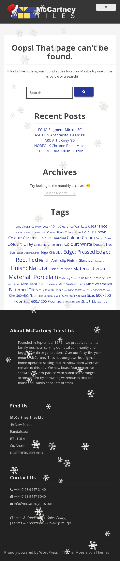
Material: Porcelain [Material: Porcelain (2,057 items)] (33, 277)
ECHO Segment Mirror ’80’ (60, 129)
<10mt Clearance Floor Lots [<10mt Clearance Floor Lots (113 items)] (30, 226)
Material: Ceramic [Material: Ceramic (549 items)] (91, 268)
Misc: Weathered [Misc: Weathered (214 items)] (99, 284)
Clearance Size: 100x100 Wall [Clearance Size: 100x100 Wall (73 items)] (30, 232)
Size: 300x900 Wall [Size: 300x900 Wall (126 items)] (74, 296)
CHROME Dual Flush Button (60, 151)
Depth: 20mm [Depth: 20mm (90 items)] (31, 252)
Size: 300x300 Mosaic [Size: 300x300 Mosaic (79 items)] (99, 290)
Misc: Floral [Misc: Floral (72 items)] (14, 284)
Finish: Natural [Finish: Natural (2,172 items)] (29, 268)
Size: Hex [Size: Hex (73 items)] (102, 301)
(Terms (38, 517)
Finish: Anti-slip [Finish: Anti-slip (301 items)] (52, 260)
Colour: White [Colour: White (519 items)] (78, 244)
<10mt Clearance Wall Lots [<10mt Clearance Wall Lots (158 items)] (68, 226)
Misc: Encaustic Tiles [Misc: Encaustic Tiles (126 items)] (98, 278)
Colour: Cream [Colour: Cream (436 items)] (81, 237)
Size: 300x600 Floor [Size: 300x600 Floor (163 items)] (23, 295)
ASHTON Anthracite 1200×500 (60, 135)
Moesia (81, 552)
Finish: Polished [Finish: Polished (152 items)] (61, 269)
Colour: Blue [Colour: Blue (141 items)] (73, 232)
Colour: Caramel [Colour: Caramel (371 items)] (23, 237)
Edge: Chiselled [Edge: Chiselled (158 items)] (51, 252)
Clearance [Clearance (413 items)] (97, 226)
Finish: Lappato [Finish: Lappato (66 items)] (96, 260)
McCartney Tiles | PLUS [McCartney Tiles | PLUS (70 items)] (71, 278)
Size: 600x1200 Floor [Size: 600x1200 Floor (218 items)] (39, 301)
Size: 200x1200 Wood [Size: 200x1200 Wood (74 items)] (74, 290)
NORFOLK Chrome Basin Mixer (60, 145)
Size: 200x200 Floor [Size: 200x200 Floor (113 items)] (48, 290)
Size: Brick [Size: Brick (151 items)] (88, 302)
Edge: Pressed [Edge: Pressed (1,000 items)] (79, 251)
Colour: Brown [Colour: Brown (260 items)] (94, 231)
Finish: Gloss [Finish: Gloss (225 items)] (77, 260)
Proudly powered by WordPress (31, 552)
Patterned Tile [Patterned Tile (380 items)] (22, 289)
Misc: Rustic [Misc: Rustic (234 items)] (30, 283)
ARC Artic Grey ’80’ (60, 140)
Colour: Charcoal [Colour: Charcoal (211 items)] (52, 238)
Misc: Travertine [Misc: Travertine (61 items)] (49, 284)
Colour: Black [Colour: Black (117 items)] (55, 232)
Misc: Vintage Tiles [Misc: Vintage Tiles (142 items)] (71, 284)
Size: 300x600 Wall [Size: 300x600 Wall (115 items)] (49, 296)
